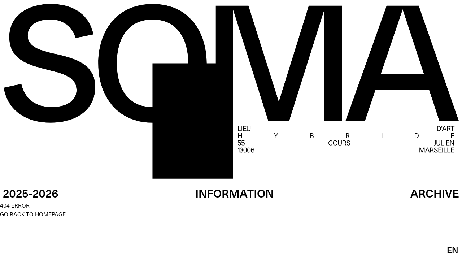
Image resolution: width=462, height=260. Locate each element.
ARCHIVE (434, 194)
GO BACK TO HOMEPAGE (33, 215)
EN (452, 251)
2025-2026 (30, 194)
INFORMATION (234, 194)
